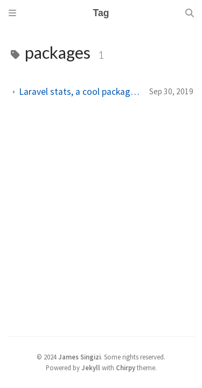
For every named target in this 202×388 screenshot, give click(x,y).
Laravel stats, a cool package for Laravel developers (80, 92)
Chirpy (125, 367)
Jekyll (90, 367)
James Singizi (79, 356)
